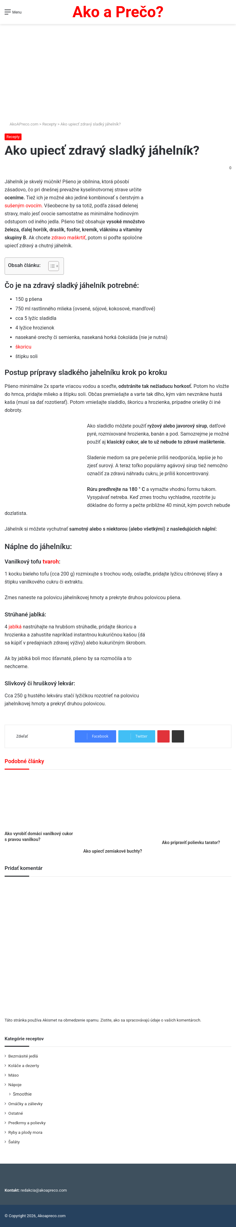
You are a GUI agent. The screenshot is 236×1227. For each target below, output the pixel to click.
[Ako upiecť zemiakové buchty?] (118, 810)
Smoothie (22, 1094)
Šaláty (14, 1141)
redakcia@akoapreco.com (44, 1190)
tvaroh (51, 561)
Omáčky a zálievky (25, 1103)
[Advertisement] (118, 70)
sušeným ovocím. (24, 206)
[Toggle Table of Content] (50, 266)
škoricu (23, 347)
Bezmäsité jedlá (23, 1056)
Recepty (49, 124)
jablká (15, 627)
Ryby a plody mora (25, 1132)
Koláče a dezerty (23, 1065)
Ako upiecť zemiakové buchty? (112, 851)
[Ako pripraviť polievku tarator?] (196, 806)
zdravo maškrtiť (69, 238)
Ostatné (15, 1113)
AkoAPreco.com (21, 124)
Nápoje (15, 1084)
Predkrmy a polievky (26, 1122)
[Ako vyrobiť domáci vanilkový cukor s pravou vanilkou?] (39, 802)
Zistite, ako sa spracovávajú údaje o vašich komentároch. (150, 1020)
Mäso (13, 1075)
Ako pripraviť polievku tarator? (191, 842)
